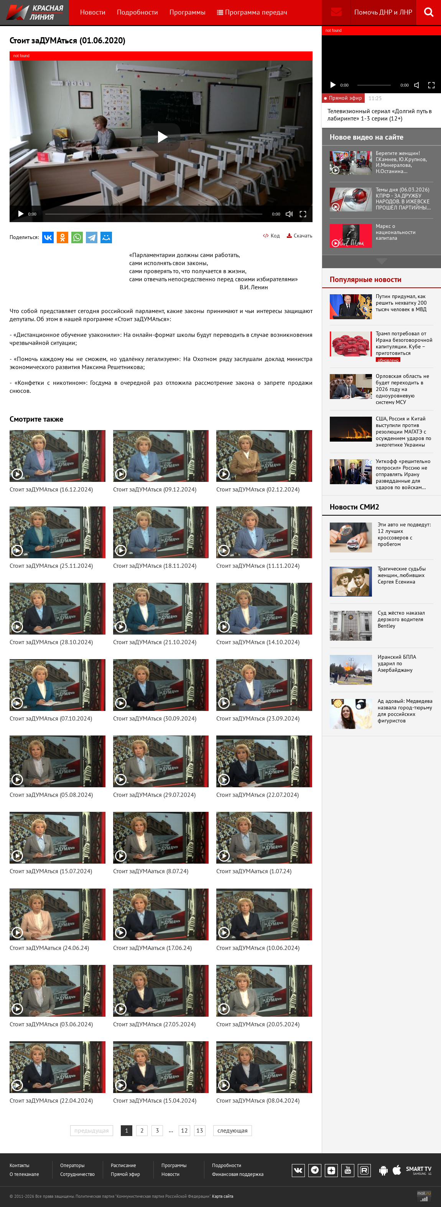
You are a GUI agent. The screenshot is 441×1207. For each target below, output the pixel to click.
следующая (232, 1130)
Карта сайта (222, 1196)
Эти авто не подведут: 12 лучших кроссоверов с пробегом (404, 534)
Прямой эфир (125, 1174)
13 (199, 1130)
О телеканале (24, 1174)
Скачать (300, 235)
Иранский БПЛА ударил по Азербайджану (397, 663)
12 (184, 1130)
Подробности (137, 12)
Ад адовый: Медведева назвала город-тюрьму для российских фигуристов (405, 711)
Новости (92, 12)
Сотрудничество (77, 1174)
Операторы (72, 1165)
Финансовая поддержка (237, 1174)
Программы (187, 12)
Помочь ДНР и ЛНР (383, 12)
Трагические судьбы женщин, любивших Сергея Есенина (402, 575)
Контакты (20, 1165)
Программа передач (252, 12)
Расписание (123, 1165)
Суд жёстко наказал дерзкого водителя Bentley (401, 619)
